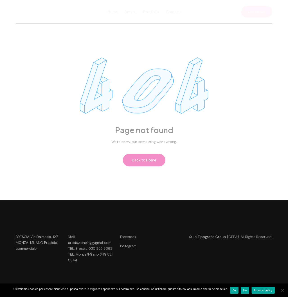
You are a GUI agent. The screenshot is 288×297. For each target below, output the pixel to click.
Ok (234, 290)
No (245, 290)
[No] (282, 290)
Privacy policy (263, 290)
